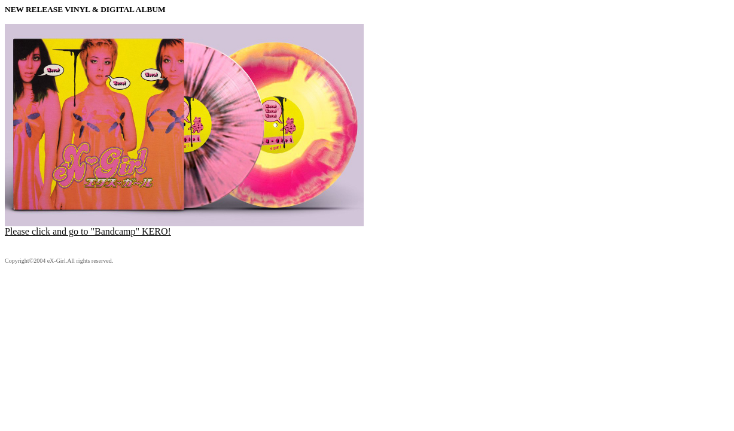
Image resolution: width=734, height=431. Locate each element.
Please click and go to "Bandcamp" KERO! (184, 227)
